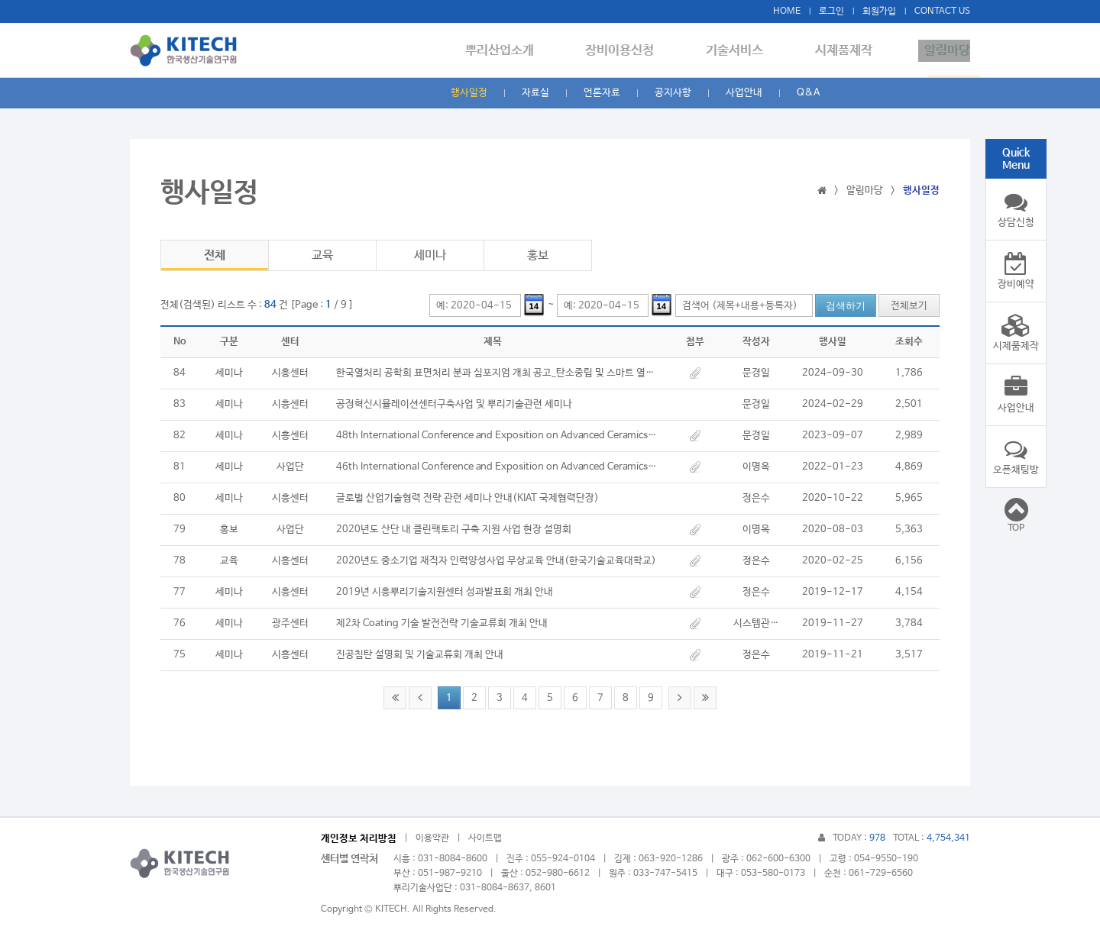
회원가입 (879, 11)
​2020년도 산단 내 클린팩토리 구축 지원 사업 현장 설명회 (453, 529)
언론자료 (602, 92)
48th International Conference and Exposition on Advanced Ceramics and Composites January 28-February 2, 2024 (496, 435)
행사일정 (469, 92)
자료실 (535, 92)
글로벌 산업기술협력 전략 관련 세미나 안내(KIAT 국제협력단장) (467, 498)
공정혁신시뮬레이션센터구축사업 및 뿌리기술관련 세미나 (454, 404)
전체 (214, 255)
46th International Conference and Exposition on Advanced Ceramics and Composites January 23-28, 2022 (496, 467)
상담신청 (1016, 209)
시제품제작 (849, 51)
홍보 (537, 255)
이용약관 (432, 838)
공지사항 (673, 92)
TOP (1016, 515)
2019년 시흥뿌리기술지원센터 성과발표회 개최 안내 (444, 592)
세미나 (430, 255)
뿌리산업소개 (523, 51)
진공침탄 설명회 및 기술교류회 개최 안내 (419, 654)
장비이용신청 (637, 51)
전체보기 (909, 306)
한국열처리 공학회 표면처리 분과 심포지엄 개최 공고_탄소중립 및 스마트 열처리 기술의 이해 (496, 373)
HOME (787, 11)
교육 (322, 255)
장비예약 (1016, 271)
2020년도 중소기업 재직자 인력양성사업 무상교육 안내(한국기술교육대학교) (496, 561)
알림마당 (947, 51)
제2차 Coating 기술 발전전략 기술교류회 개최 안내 (442, 623)
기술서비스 (746, 51)
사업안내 (744, 92)
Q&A (808, 92)
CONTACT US (942, 11)
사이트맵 (485, 838)
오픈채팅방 (1016, 457)
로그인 (831, 11)
